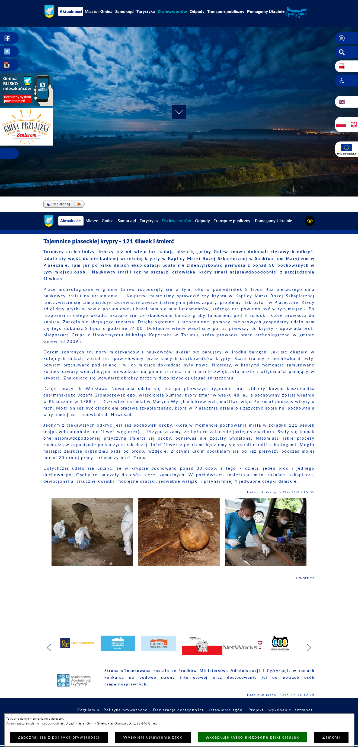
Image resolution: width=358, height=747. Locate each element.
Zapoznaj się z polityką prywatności (59, 737)
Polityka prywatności (126, 710)
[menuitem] (172, 11)
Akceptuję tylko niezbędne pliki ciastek (252, 737)
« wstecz (305, 578)
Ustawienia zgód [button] (225, 710)
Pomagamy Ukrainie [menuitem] (266, 11)
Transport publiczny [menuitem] (225, 11)
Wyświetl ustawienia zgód (153, 737)
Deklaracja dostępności (178, 710)
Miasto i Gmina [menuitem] (99, 11)
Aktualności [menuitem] (71, 11)
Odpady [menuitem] (197, 11)
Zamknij (331, 737)
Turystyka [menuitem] (145, 11)
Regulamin (88, 710)
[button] (346, 38)
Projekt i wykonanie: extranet (280, 710)
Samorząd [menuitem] (124, 11)
